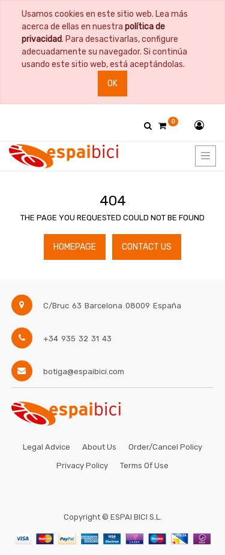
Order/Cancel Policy (165, 446)
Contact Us (147, 247)
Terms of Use (144, 465)
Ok (112, 83)
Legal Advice (46, 446)
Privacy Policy (82, 465)
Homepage (74, 247)
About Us (99, 446)
